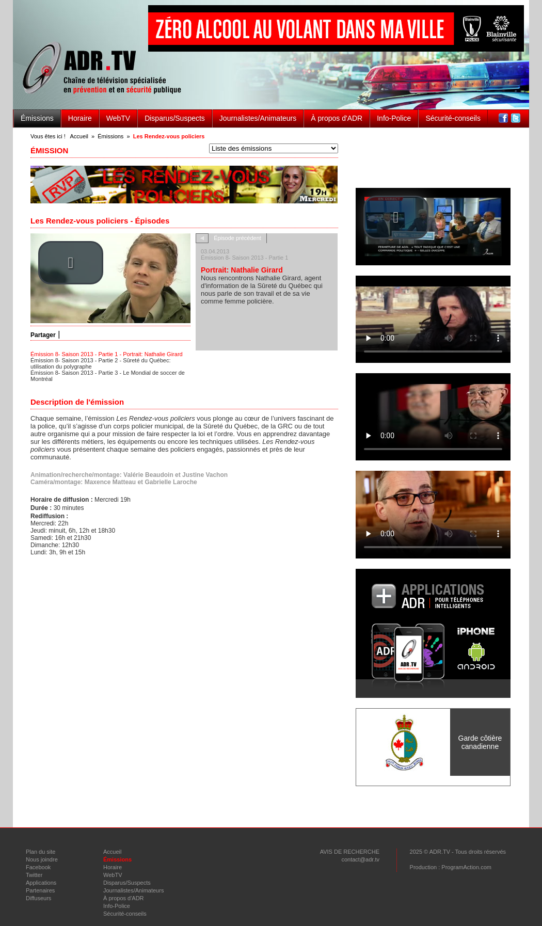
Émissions (37, 118)
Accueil (79, 136)
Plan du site (40, 852)
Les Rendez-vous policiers (169, 136)
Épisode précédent (237, 238)
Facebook (38, 867)
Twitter (34, 875)
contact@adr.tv (360, 859)
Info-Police (394, 118)
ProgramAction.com (466, 867)
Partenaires (40, 890)
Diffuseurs (38, 898)
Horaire (80, 118)
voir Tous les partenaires (433, 781)
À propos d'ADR (336, 118)
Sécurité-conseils (453, 118)
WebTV (118, 118)
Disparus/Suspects (175, 118)
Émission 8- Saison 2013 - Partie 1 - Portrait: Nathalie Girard (106, 354)
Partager (43, 335)
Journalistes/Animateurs (257, 118)
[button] (70, 262)
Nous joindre (42, 859)
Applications (41, 883)
